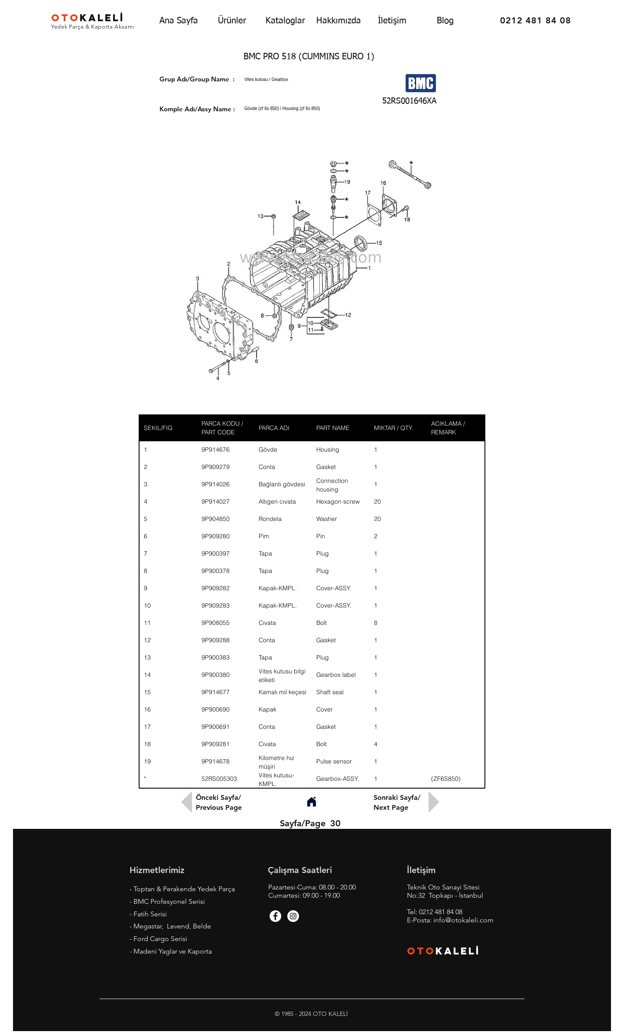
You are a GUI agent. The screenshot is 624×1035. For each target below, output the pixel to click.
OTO (421, 951)
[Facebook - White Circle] (275, 916)
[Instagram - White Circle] (293, 916)
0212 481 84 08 (440, 912)
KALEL (88, 18)
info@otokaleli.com (463, 920)
